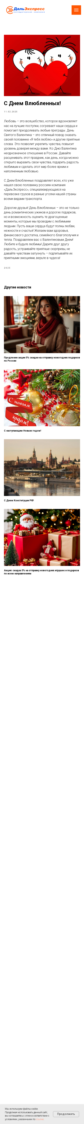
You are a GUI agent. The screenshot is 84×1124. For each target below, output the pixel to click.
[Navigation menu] (76, 10)
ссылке (40, 1119)
